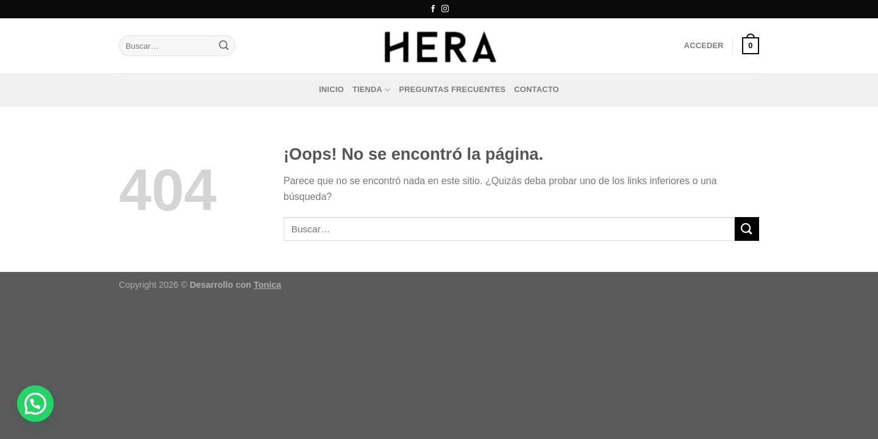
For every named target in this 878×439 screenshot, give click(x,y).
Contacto (536, 89)
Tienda (371, 90)
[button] (35, 403)
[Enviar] (223, 45)
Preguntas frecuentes (452, 89)
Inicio (331, 89)
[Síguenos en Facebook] (433, 9)
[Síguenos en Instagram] (445, 9)
